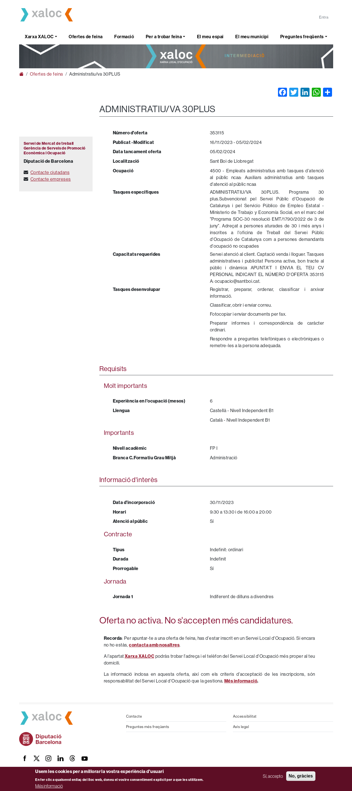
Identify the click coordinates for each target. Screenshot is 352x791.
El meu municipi (251, 36)
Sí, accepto (273, 776)
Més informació (49, 786)
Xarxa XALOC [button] (39, 36)
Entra (323, 17)
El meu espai (210, 36)
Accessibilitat (245, 716)
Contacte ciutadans (49, 172)
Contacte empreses (50, 179)
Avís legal (241, 726)
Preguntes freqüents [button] (302, 36)
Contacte (134, 716)
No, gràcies (301, 776)
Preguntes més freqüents (147, 726)
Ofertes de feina (85, 36)
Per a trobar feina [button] (164, 36)
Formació (124, 36)
